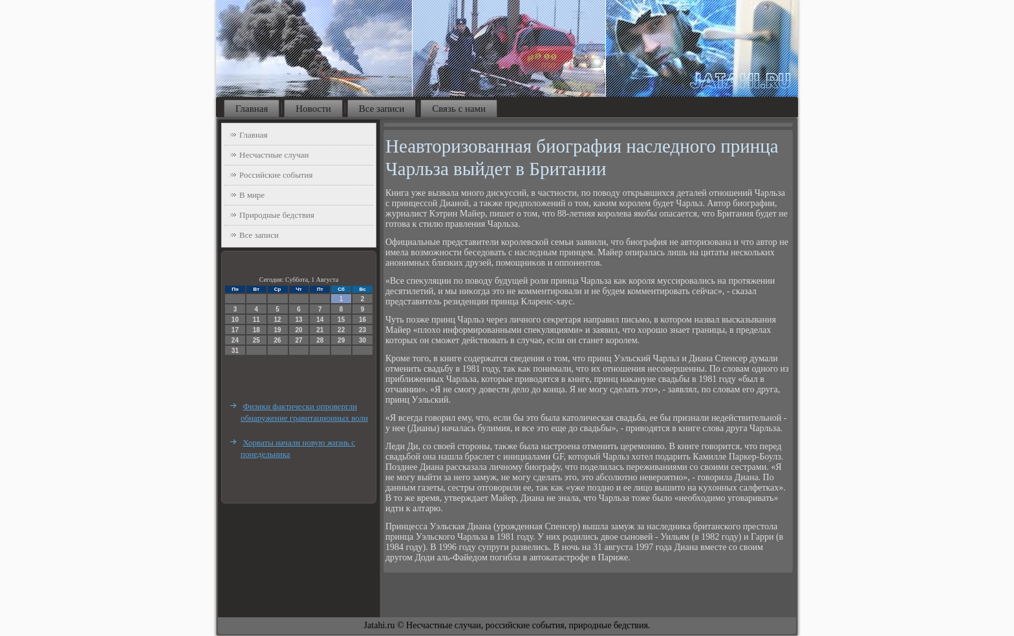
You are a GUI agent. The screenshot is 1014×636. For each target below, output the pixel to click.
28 (319, 340)
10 (235, 319)
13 (298, 319)
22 (341, 330)
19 (277, 330)
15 (341, 319)
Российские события (275, 175)
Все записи (381, 108)
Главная (251, 108)
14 (319, 319)
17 (235, 330)
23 (362, 330)
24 (235, 340)
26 (277, 340)
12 (277, 319)
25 (256, 340)
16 (362, 319)
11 (256, 319)
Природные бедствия (276, 215)
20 (298, 330)
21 (319, 330)
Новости (313, 108)
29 (341, 340)
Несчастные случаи (274, 155)
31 (235, 350)
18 (256, 330)
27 (298, 340)
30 (362, 340)
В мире (251, 195)
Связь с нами (459, 108)
